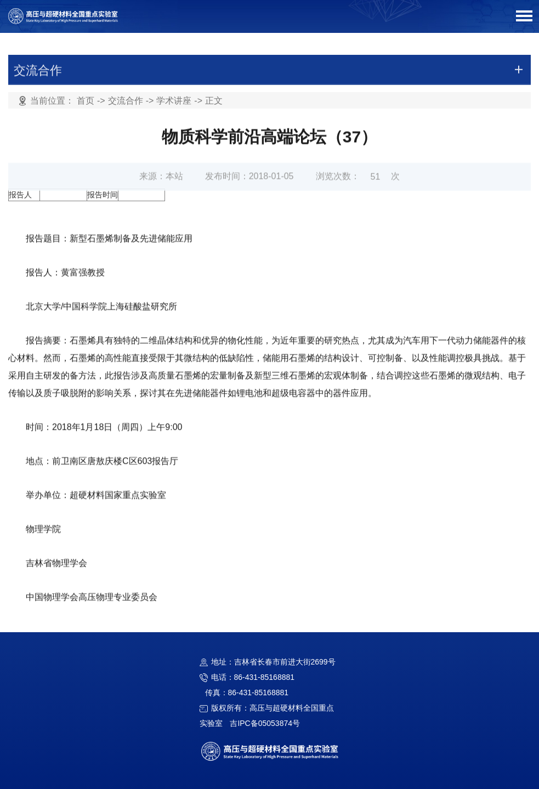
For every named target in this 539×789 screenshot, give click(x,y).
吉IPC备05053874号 (265, 723)
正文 (214, 101)
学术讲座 (173, 101)
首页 (85, 101)
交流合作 (125, 101)
